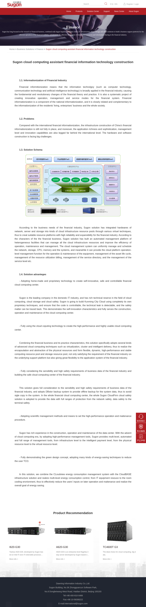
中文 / (112, 4)
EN (116, 4)
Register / (128, 4)
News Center (119, 11)
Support (107, 11)
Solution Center (93, 11)
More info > (13, 559)
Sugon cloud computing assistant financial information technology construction (81, 49)
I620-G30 (14, 547)
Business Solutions (25, 49)
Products (79, 11)
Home (68, 11)
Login (137, 4)
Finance (40, 49)
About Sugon (134, 11)
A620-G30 (62, 547)
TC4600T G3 (110, 547)
